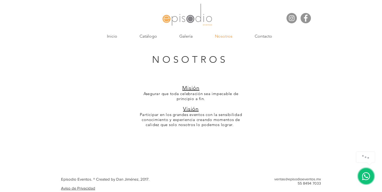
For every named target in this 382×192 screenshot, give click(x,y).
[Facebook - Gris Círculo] (306, 18)
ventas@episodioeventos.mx (297, 179)
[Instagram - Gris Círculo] (291, 18)
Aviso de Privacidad (78, 188)
